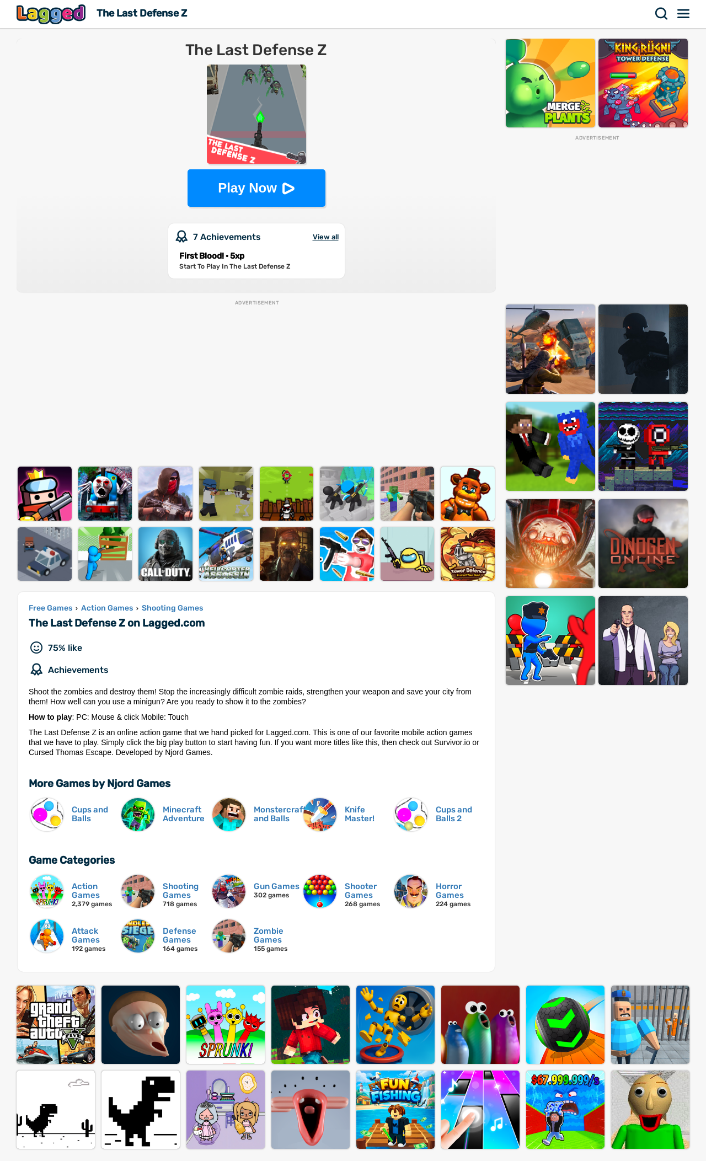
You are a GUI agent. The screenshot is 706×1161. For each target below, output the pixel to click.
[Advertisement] (256, 384)
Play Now (247, 187)
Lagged (52, 14)
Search (662, 14)
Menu (684, 14)
